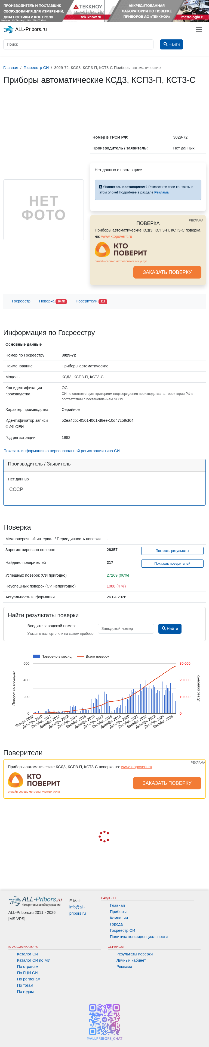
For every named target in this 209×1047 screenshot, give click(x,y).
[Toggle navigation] (199, 29)
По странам (27, 966)
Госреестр (21, 301)
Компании (119, 918)
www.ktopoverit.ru (116, 236)
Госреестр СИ (122, 930)
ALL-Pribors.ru (25, 30)
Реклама (124, 966)
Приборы (118, 912)
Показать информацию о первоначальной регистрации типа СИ (62, 451)
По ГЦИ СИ (27, 973)
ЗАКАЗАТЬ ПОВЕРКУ (167, 272)
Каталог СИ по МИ (34, 960)
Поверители (91, 301)
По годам (25, 991)
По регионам (29, 979)
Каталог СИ (27, 954)
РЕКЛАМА (196, 220)
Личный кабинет (131, 960)
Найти (170, 628)
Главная (117, 905)
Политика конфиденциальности (139, 937)
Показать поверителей (172, 563)
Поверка (53, 301)
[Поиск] (78, 44)
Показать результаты (172, 551)
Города (116, 924)
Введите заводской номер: (51, 626)
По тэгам (25, 985)
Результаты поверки (134, 954)
